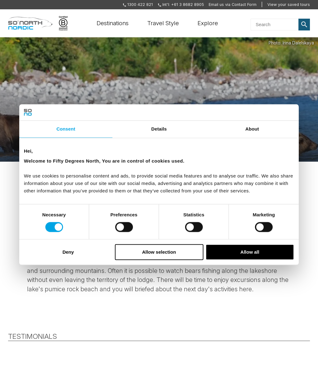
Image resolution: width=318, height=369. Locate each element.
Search (304, 24)
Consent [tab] (66, 128)
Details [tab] (159, 128)
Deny (68, 252)
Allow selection (159, 252)
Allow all (249, 252)
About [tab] (252, 128)
